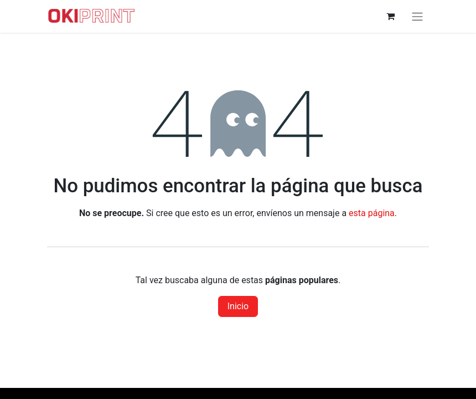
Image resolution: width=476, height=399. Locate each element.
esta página (372, 213)
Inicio (238, 306)
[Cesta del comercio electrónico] (390, 16)
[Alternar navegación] (417, 16)
